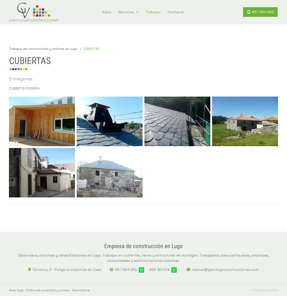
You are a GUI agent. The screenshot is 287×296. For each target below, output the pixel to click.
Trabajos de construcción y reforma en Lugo (43, 49)
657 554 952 (126, 269)
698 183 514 (159, 269)
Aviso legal (16, 290)
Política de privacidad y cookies (48, 290)
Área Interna (80, 290)
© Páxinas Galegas (264, 290)
